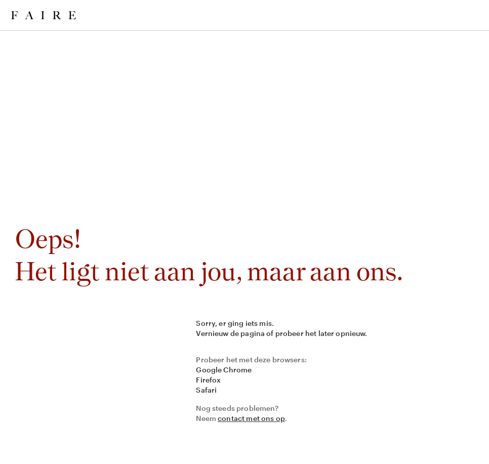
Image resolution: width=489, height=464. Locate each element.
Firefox (208, 379)
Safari (206, 390)
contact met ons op (251, 418)
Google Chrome (224, 369)
